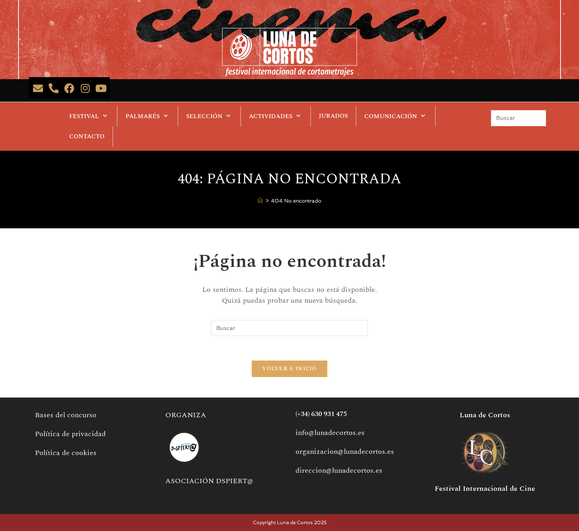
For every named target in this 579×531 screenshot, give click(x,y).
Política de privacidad (70, 433)
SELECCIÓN (209, 116)
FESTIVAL (89, 116)
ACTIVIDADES (275, 116)
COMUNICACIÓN (395, 116)
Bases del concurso (65, 415)
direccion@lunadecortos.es (339, 470)
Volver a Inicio (289, 369)
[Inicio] (260, 201)
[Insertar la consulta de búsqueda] (518, 118)
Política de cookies (65, 452)
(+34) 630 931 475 (321, 414)
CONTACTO (87, 136)
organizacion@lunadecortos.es (345, 451)
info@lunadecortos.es (330, 432)
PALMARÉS (147, 116)
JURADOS (333, 116)
